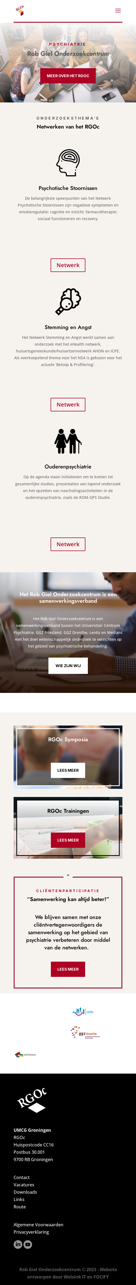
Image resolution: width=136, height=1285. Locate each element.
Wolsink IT (75, 1277)
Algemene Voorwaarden (38, 1225)
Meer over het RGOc (68, 75)
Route (20, 1207)
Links (19, 1199)
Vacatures (24, 1185)
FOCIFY (101, 1277)
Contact (22, 1177)
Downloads (25, 1192)
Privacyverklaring (31, 1232)
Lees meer (68, 770)
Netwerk (68, 265)
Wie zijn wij (68, 665)
